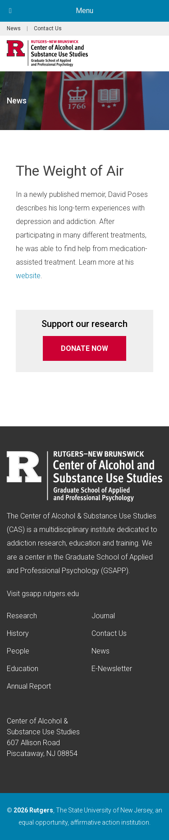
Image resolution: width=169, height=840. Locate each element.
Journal (103, 615)
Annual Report (29, 686)
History (18, 633)
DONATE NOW (84, 348)
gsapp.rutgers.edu (50, 593)
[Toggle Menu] (10, 11)
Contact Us (48, 28)
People (18, 651)
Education (22, 668)
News (14, 28)
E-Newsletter (111, 668)
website (28, 275)
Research (22, 615)
